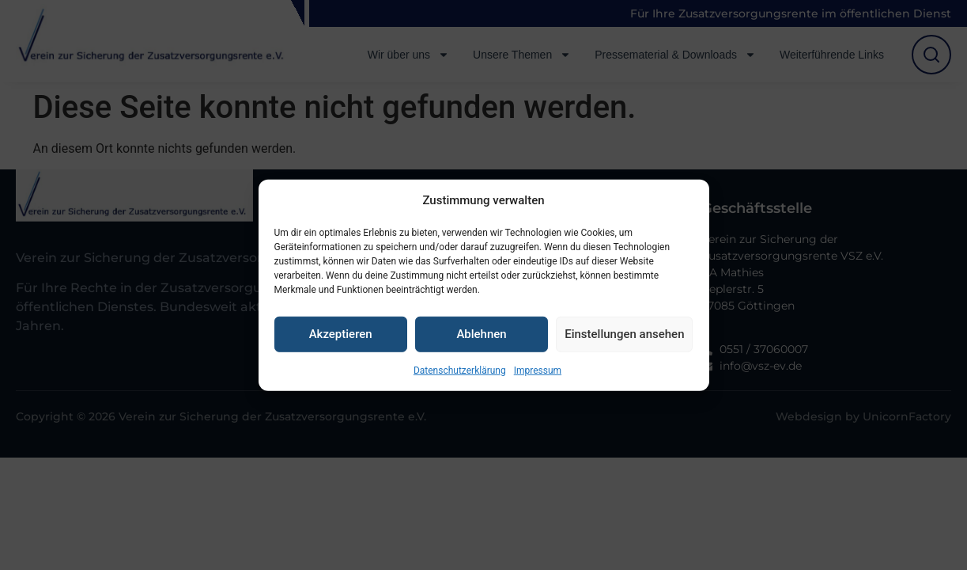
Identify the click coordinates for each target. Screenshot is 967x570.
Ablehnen (481, 334)
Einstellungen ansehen (624, 334)
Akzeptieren (340, 334)
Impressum (537, 369)
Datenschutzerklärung (460, 369)
